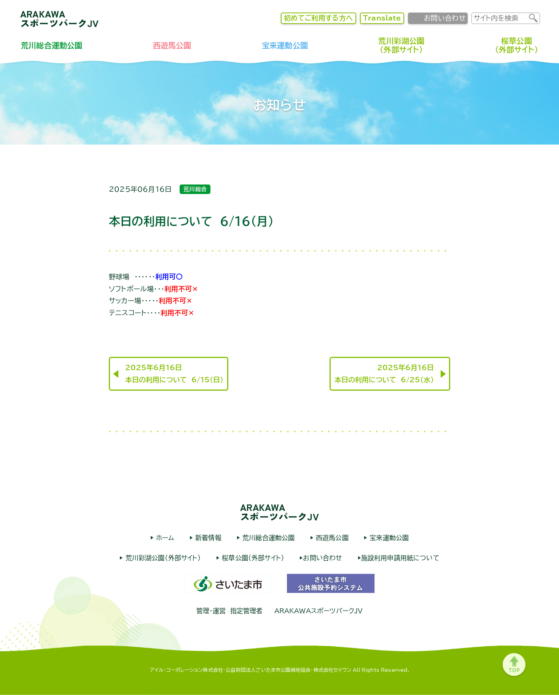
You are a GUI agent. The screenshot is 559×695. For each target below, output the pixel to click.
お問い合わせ (444, 17)
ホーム (164, 537)
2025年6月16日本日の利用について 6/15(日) (174, 373)
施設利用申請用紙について (400, 558)
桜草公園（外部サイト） (516, 45)
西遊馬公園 (172, 45)
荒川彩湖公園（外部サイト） (401, 45)
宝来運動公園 (285, 45)
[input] (500, 18)
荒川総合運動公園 (51, 45)
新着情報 (207, 537)
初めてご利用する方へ (318, 17)
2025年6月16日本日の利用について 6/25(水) (384, 373)
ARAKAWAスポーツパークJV (59, 18)
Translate (382, 17)
